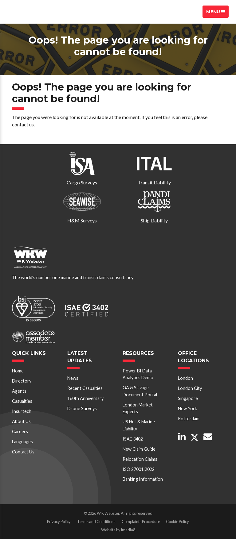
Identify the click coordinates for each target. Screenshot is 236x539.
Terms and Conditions (96, 521)
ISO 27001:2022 (139, 469)
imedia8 (128, 529)
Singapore (188, 398)
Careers (20, 431)
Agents (19, 391)
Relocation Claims (140, 459)
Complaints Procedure (141, 521)
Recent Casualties (85, 388)
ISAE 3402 (133, 438)
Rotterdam (188, 418)
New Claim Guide (139, 449)
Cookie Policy (177, 521)
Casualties (22, 401)
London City (190, 388)
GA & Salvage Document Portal (140, 391)
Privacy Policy (59, 521)
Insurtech (21, 411)
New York (187, 408)
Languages (22, 441)
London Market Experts (138, 408)
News (72, 378)
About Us (21, 421)
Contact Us (23, 451)
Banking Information (143, 479)
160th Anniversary (85, 398)
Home (18, 370)
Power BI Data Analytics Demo (138, 374)
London (185, 378)
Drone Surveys (82, 408)
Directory (21, 380)
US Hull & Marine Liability (139, 425)
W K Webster (28, 11)
